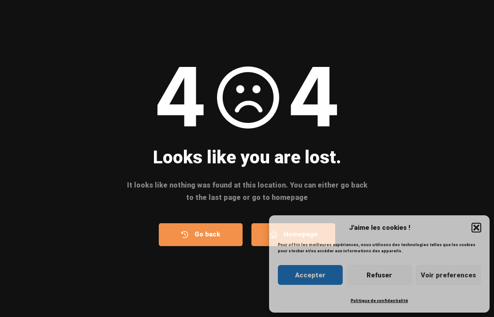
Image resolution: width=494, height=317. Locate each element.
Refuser (379, 275)
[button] (476, 227)
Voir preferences (448, 275)
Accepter (310, 275)
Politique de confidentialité (379, 301)
